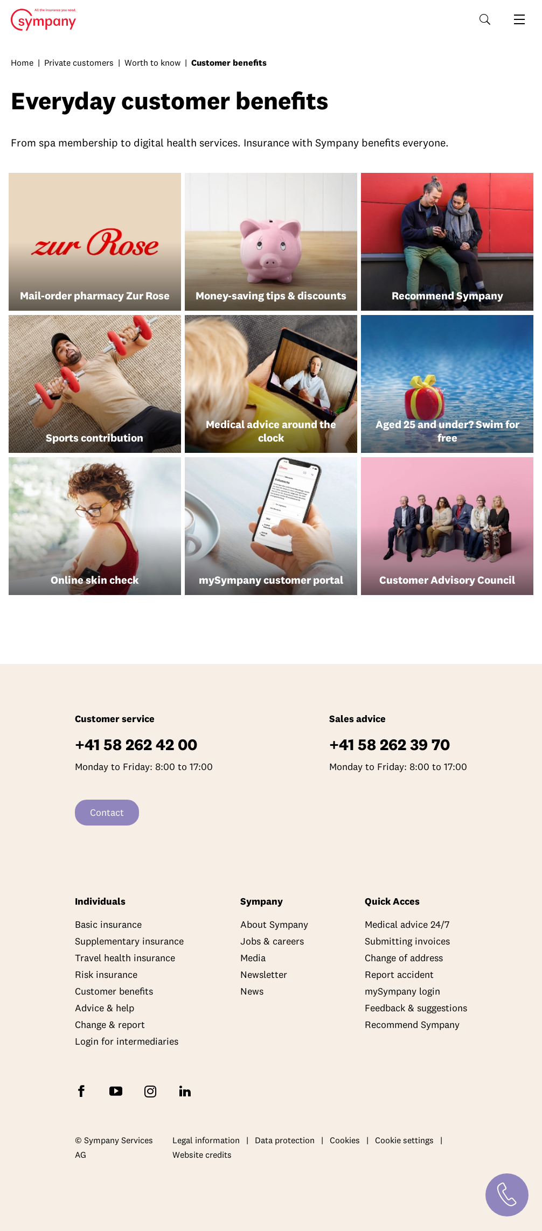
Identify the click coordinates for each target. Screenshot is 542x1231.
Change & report (110, 1024)
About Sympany (274, 924)
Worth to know (152, 62)
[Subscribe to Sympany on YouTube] (118, 1090)
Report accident (399, 974)
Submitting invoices (407, 941)
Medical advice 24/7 (407, 924)
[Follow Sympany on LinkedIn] (187, 1090)
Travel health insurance (125, 958)
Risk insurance (106, 974)
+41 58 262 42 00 (136, 744)
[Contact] (507, 1194)
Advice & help (104, 1008)
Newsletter (263, 974)
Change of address (404, 958)
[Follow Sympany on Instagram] (152, 1090)
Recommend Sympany (412, 1024)
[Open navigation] (519, 19)
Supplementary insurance (129, 941)
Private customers (79, 62)
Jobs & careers (272, 941)
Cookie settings (404, 1140)
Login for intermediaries (126, 1041)
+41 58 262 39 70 (389, 744)
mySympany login (402, 991)
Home (40, 20)
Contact (107, 812)
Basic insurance (108, 924)
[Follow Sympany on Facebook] (83, 1090)
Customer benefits (114, 991)
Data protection (285, 1140)
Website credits (202, 1154)
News (251, 991)
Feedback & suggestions (416, 1008)
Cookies (345, 1140)
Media (253, 958)
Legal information (206, 1140)
